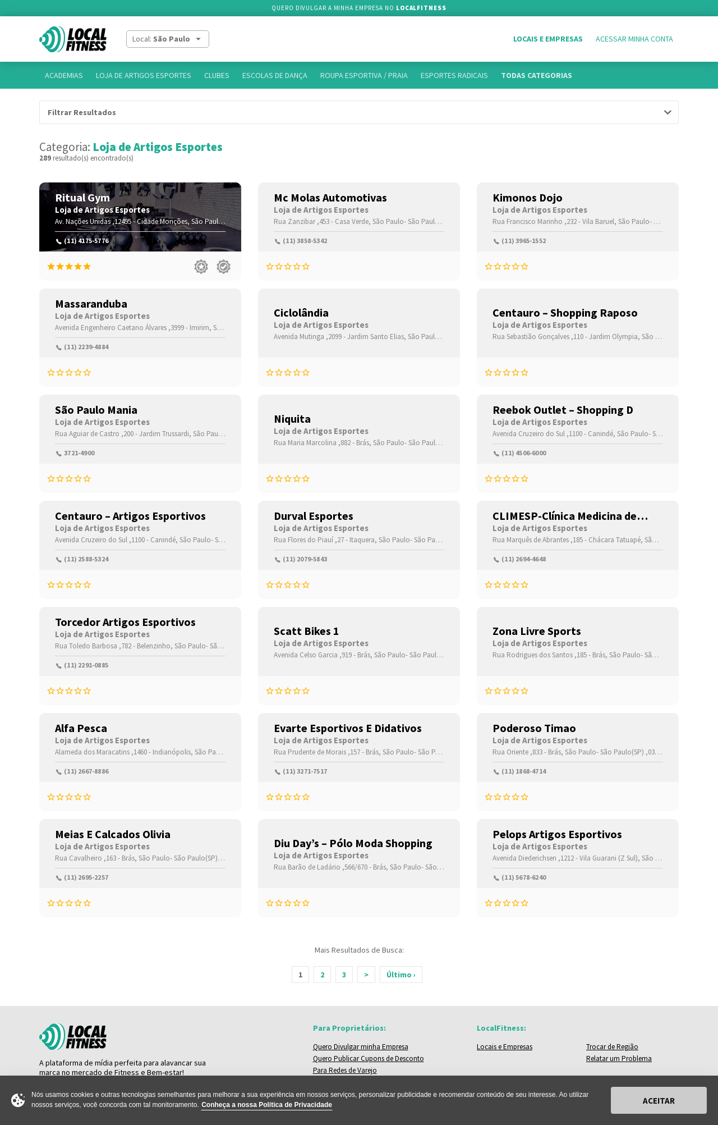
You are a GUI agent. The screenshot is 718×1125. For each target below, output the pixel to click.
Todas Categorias (536, 75)
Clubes (216, 75)
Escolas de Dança (274, 75)
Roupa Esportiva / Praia (364, 75)
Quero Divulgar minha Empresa (360, 1046)
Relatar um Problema (619, 1058)
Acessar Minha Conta (634, 39)
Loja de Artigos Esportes (143, 75)
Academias (64, 75)
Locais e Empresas (548, 39)
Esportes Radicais (454, 75)
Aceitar (659, 1100)
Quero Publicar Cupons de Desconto (368, 1058)
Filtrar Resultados (82, 112)
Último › (401, 974)
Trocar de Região (612, 1046)
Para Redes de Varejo (345, 1070)
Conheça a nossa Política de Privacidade (266, 1105)
